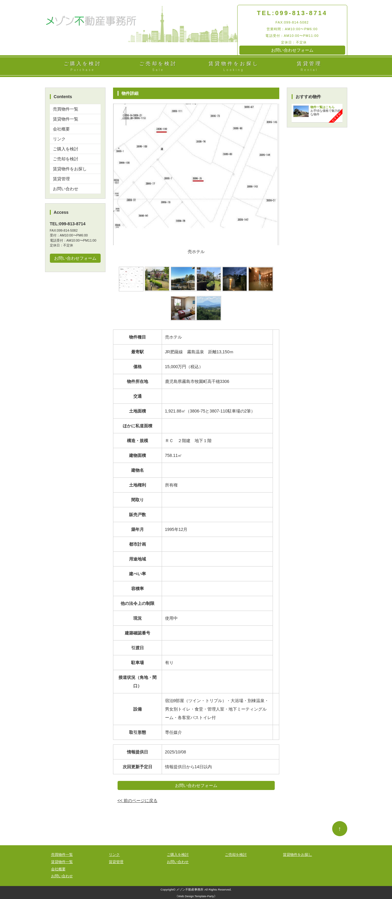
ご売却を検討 (158, 66)
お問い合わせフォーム (292, 50)
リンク (59, 138)
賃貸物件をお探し (234, 66)
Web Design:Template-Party (196, 896)
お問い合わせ (65, 188)
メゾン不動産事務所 (189, 889)
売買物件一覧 (65, 109)
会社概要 (61, 129)
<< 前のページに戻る (137, 800)
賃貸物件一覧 (65, 119)
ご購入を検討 (83, 66)
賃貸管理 (309, 66)
